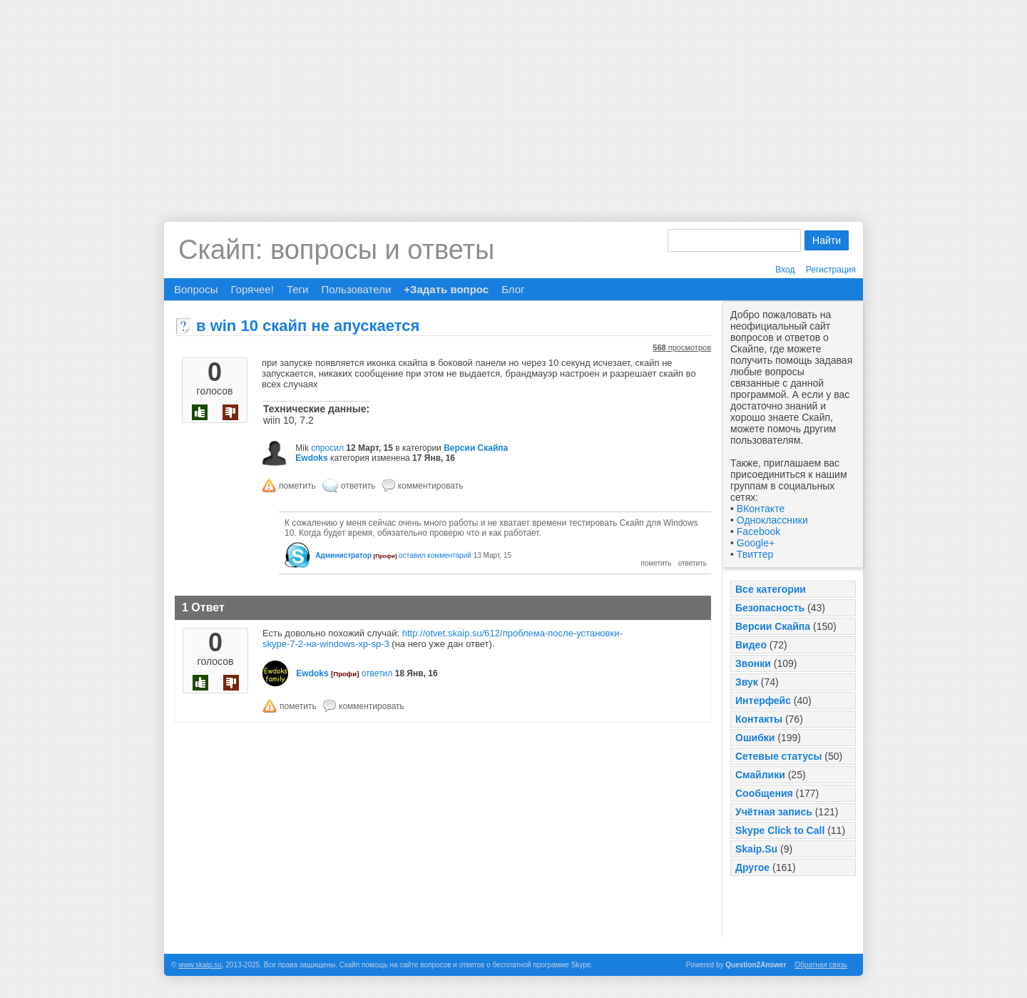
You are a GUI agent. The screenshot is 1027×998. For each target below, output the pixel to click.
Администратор (343, 555)
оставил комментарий (435, 555)
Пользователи (356, 289)
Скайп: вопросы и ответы (336, 250)
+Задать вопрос (446, 289)
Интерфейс (763, 700)
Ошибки (755, 737)
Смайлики (760, 774)
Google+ (756, 543)
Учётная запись (773, 812)
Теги (298, 289)
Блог (512, 289)
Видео (751, 645)
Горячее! (251, 289)
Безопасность (769, 607)
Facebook (758, 531)
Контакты (758, 719)
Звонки (753, 663)
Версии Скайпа (772, 626)
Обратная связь (820, 965)
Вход (784, 270)
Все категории (770, 589)
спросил (327, 448)
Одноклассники (772, 520)
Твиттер (755, 554)
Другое (752, 867)
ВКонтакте (761, 508)
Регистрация (831, 270)
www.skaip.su (200, 965)
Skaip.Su (756, 849)
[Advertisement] (513, 100)
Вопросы (196, 289)
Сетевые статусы (778, 756)
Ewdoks (311, 458)
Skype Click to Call (779, 830)
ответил (377, 673)
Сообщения (764, 793)
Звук (746, 682)
